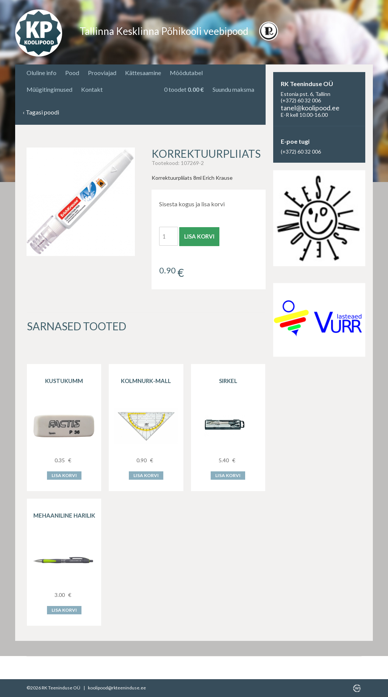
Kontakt (92, 89)
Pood (72, 72)
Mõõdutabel (186, 72)
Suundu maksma (233, 89)
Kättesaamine (143, 72)
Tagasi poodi (41, 112)
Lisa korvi (199, 236)
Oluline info (41, 72)
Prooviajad (102, 72)
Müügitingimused (49, 89)
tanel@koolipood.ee (310, 108)
